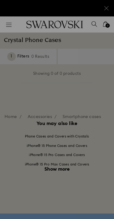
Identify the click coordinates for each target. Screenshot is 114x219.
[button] (101, 27)
